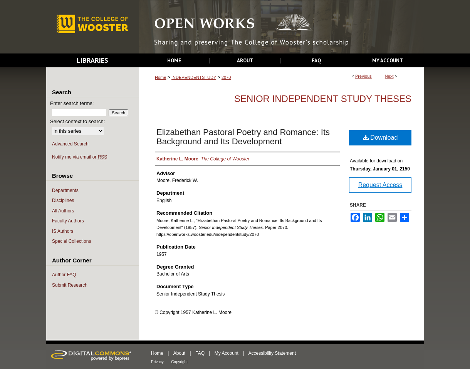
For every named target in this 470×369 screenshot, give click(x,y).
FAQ (200, 353)
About (179, 353)
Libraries (92, 60)
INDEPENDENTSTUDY (193, 77)
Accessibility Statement (272, 353)
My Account (226, 353)
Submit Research (69, 285)
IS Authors (62, 231)
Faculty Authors (68, 221)
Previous (363, 76)
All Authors (63, 211)
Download (380, 137)
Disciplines (63, 200)
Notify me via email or (79, 157)
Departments (65, 190)
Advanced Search (70, 144)
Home (160, 77)
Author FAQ (64, 274)
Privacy (157, 362)
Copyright (179, 362)
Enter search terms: (72, 103)
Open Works (281, 27)
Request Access (380, 185)
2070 (226, 77)
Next (389, 76)
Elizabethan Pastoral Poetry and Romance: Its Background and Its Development (243, 136)
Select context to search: (77, 121)
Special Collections (71, 241)
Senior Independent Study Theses (322, 99)
